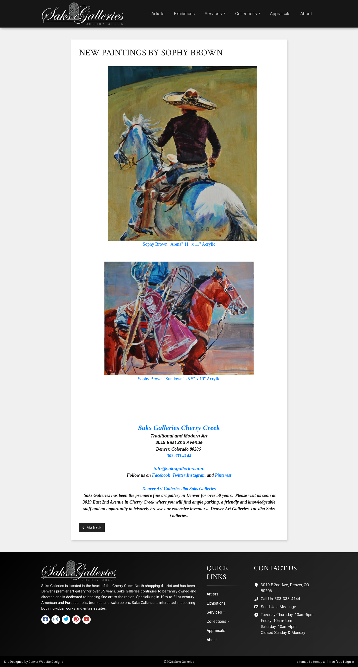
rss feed (336, 662)
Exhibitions (184, 13)
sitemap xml (319, 662)
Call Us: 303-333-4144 (280, 598)
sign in (349, 662)
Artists (158, 13)
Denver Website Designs (46, 662)
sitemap (303, 662)
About (306, 13)
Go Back (91, 527)
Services (213, 13)
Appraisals (280, 13)
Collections (246, 13)
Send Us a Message (278, 606)
